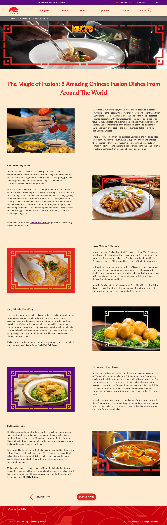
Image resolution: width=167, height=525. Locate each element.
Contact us (141, 3)
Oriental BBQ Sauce (39, 223)
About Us (144, 11)
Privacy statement (29, 522)
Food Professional (57, 3)
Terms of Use (13, 522)
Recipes (65, 11)
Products (84, 11)
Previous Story (43, 497)
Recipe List (45, 11)
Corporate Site (124, 2)
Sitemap (43, 522)
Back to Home (86, 497)
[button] (159, 10)
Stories (125, 11)
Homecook (43, 3)
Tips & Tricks (105, 11)
